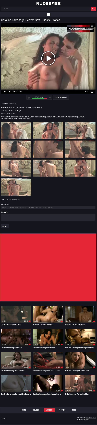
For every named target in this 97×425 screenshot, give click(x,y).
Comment (4, 212)
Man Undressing (58, 117)
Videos (49, 410)
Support (3, 418)
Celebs (36, 410)
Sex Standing (19, 117)
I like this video (29, 97)
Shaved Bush (29, 117)
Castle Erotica (10, 114)
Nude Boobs (18, 118)
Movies (62, 410)
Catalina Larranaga (14, 110)
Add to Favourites (61, 97)
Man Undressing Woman (43, 117)
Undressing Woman (77, 117)
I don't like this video (49, 97)
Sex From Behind (7, 118)
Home (23, 410)
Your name (4, 204)
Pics (74, 410)
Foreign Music (10, 117)
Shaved (67, 117)
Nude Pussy (27, 118)
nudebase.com (91, 418)
